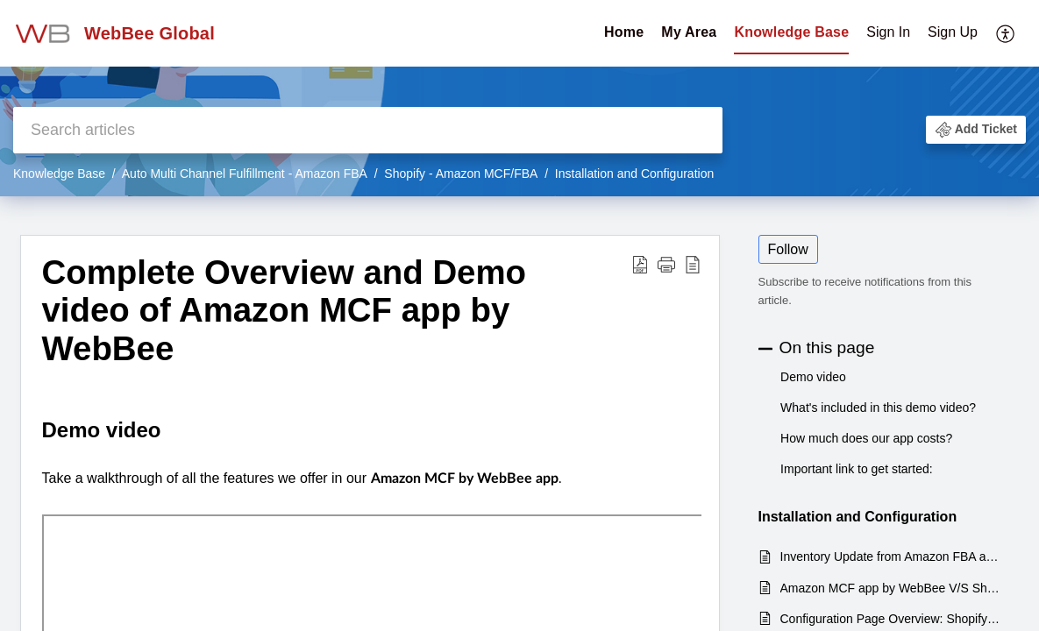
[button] (976, 130)
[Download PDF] (640, 264)
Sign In (888, 32)
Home (624, 32)
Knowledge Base (791, 32)
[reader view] (692, 264)
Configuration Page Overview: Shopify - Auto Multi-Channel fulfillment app (891, 619)
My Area (688, 32)
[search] (367, 130)
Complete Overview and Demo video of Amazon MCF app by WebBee (284, 310)
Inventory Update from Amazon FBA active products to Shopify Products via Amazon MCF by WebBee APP (891, 556)
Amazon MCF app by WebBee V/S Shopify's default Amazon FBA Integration (891, 588)
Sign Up (953, 32)
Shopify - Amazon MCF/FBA (460, 174)
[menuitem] (922, 33)
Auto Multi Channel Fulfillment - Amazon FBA (244, 174)
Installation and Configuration (634, 174)
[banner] (519, 98)
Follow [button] (788, 249)
